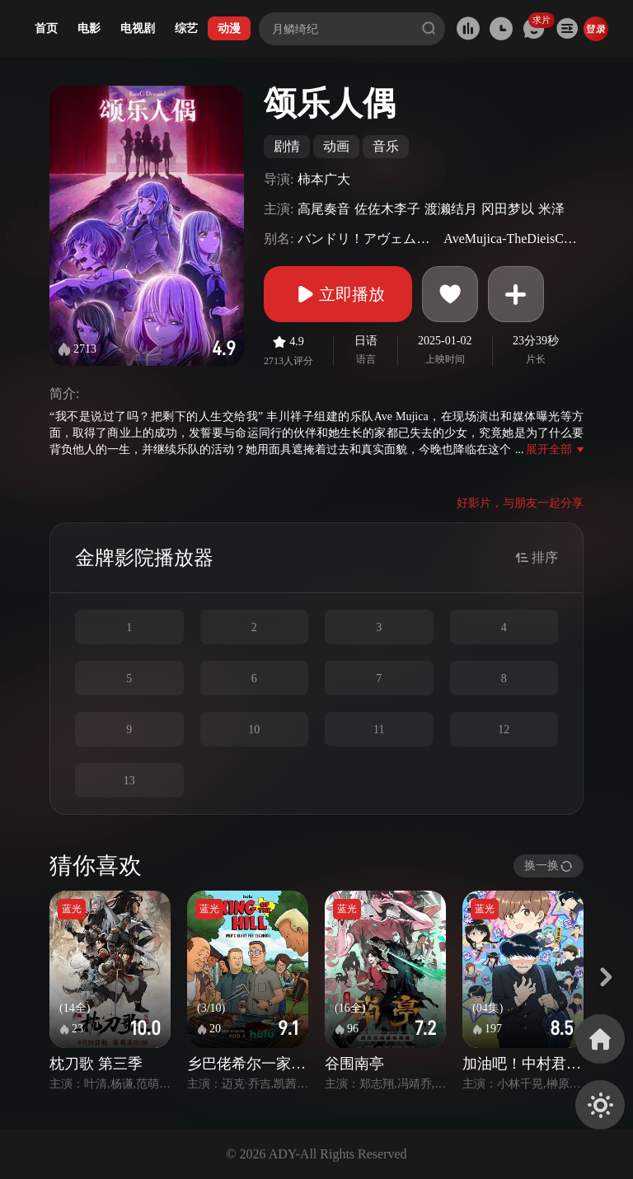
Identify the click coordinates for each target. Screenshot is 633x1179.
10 (254, 729)
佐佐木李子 (387, 209)
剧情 (287, 146)
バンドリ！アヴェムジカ (368, 239)
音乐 (386, 146)
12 (503, 729)
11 (378, 729)
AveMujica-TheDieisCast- (511, 239)
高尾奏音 (324, 209)
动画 (336, 146)
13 (129, 780)
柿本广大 (324, 179)
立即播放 (338, 294)
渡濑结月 (450, 209)
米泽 (551, 209)
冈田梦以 (507, 209)
